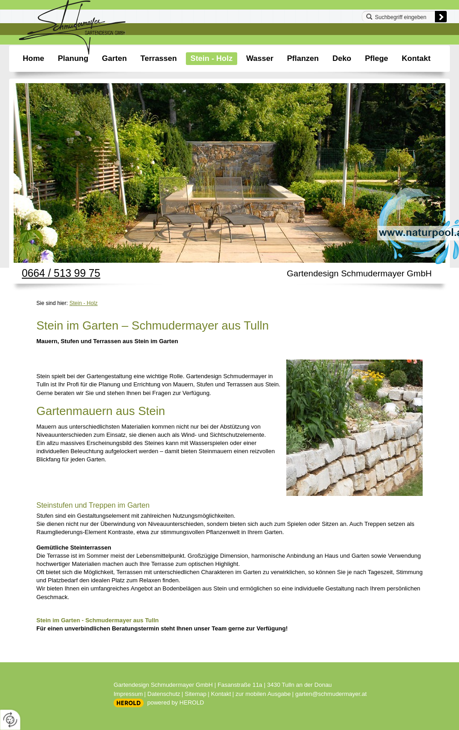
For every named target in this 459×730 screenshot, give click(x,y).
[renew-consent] (10, 720)
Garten (114, 58)
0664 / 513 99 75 (61, 273)
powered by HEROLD (175, 702)
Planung (73, 58)
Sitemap (196, 693)
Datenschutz (163, 693)
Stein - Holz (211, 58)
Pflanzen (303, 58)
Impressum (128, 693)
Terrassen (158, 58)
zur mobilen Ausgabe (262, 693)
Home (33, 58)
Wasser (260, 58)
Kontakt (416, 58)
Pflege (376, 58)
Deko (341, 58)
